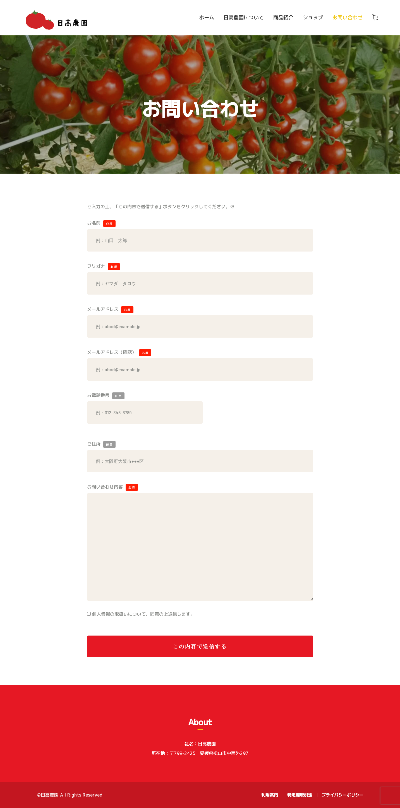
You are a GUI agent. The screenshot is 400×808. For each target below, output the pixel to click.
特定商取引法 (299, 795)
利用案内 (269, 795)
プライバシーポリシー (342, 795)
